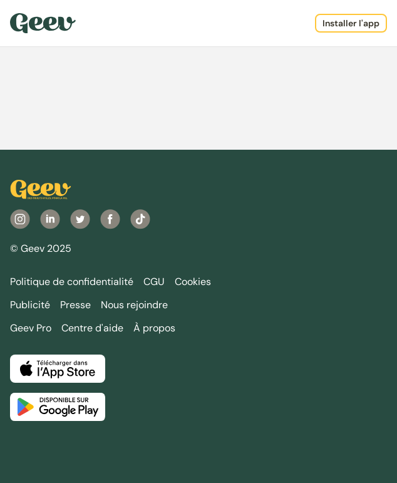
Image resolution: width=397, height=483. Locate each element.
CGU (154, 281)
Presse (75, 304)
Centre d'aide (92, 328)
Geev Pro (30, 328)
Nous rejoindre (134, 304)
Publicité (30, 304)
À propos (154, 328)
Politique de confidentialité (71, 281)
